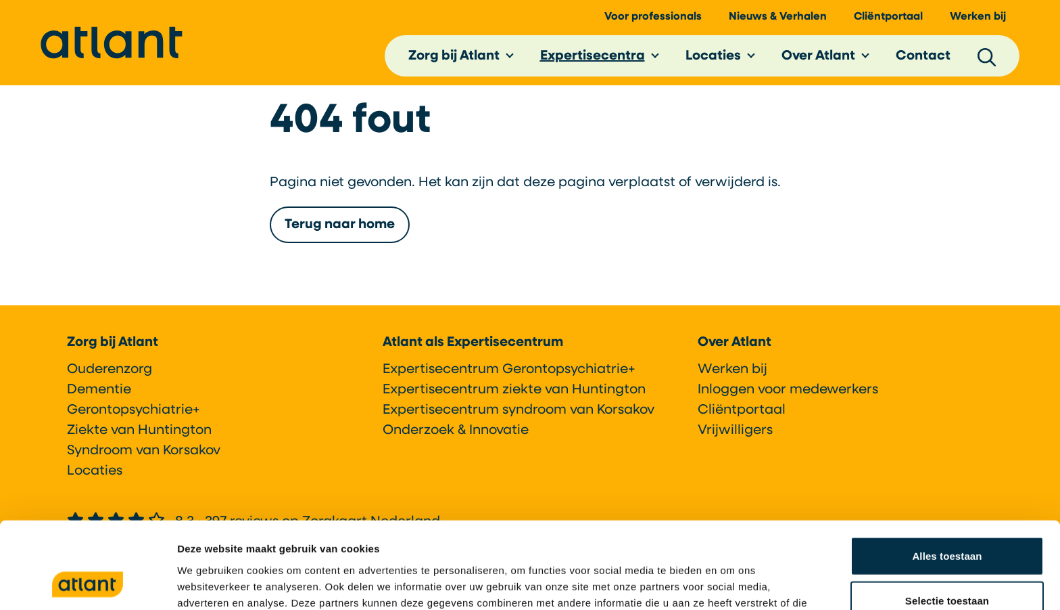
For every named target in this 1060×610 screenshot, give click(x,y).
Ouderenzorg (109, 369)
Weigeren (947, 565)
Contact (923, 60)
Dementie (99, 390)
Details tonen (730, 583)
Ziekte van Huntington (139, 430)
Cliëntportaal (888, 21)
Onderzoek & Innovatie (456, 430)
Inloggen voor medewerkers (788, 390)
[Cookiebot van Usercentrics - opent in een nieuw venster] (87, 583)
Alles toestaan (947, 477)
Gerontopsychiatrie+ (133, 410)
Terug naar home (340, 233)
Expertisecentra (592, 60)
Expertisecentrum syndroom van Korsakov (518, 410)
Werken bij (978, 21)
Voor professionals (653, 21)
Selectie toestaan (947, 521)
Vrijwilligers (735, 430)
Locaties (713, 60)
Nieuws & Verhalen (778, 21)
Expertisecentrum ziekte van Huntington (514, 390)
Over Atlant (818, 60)
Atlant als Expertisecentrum (473, 342)
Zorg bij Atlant (454, 60)
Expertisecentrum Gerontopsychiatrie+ (509, 369)
